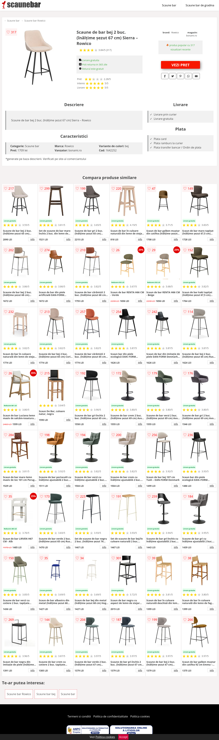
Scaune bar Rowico (34, 20)
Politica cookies (140, 716)
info (32, 239)
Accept (123, 737)
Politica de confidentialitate (110, 716)
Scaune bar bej (45, 694)
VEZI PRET (180, 64)
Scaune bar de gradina (200, 5)
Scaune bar (169, 5)
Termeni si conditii (79, 716)
